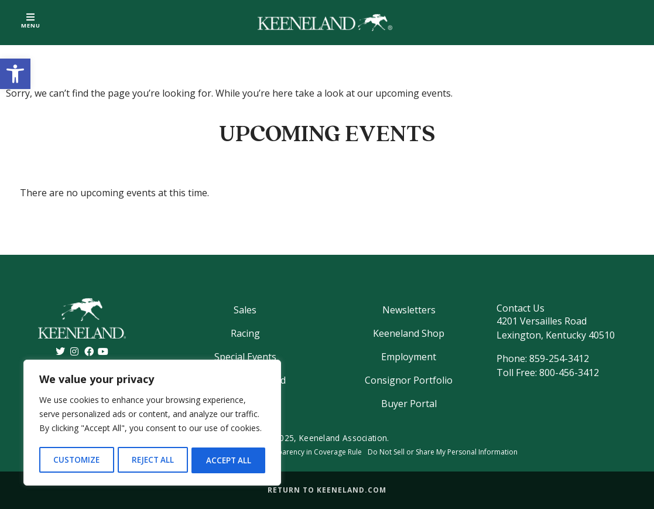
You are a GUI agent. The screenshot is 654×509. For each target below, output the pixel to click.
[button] (15, 74)
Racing (245, 333)
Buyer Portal (409, 403)
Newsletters (409, 309)
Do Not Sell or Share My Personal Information (443, 452)
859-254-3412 (559, 358)
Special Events (245, 356)
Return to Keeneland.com (327, 490)
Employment (408, 356)
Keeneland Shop (408, 333)
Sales (245, 309)
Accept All (229, 460)
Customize (76, 460)
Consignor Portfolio (409, 380)
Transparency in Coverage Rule (310, 452)
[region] (152, 424)
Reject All (153, 460)
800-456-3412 (569, 372)
